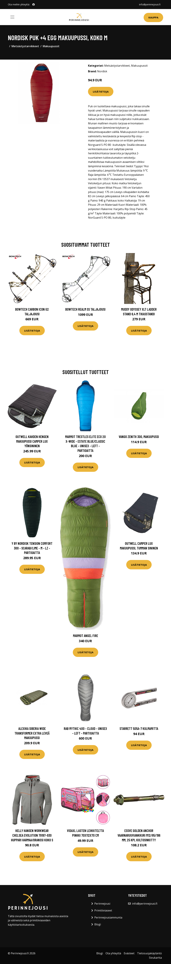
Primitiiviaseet (103, 910)
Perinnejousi (102, 903)
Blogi (97, 924)
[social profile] (33, 4)
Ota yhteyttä (113, 953)
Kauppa (153, 17)
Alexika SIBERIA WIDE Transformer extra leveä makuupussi (32, 733)
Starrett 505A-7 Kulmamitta (139, 728)
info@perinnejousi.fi (149, 4)
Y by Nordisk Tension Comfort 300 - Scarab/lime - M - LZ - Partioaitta (32, 548)
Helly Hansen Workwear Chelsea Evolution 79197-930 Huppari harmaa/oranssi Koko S (32, 835)
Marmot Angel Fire (85, 635)
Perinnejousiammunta (108, 917)
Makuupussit (51, 46)
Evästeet (129, 953)
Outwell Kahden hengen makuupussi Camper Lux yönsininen (32, 441)
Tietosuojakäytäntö (149, 953)
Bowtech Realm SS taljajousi (85, 309)
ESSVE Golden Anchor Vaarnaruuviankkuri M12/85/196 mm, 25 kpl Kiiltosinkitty (139, 835)
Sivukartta (155, 957)
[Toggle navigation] (12, 17)
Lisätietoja (101, 91)
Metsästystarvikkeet (25, 46)
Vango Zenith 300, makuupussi (139, 436)
